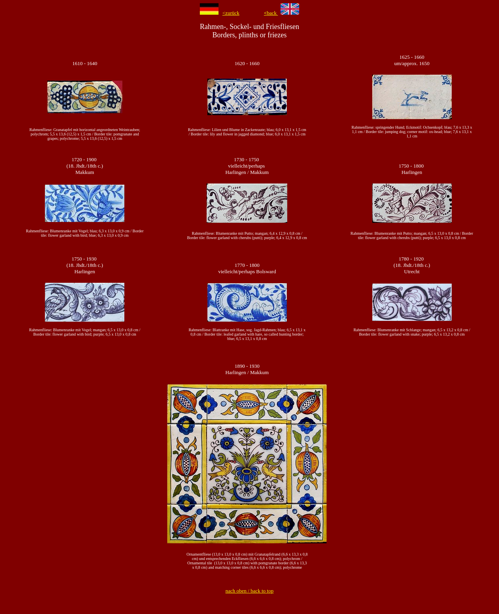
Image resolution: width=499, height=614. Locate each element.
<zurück (231, 13)
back (271, 13)
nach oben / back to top (250, 591)
